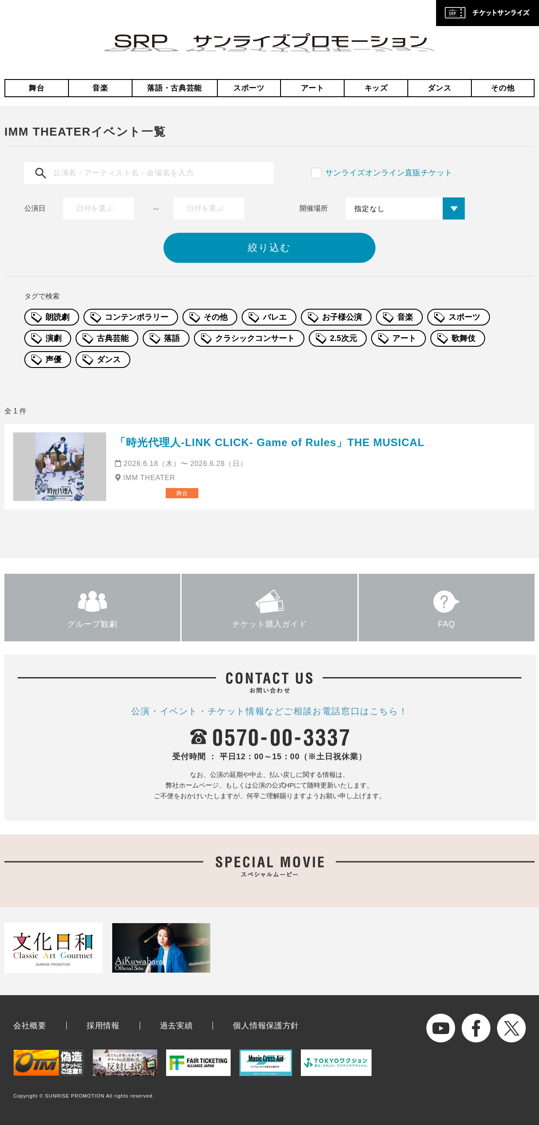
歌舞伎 (463, 338)
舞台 (36, 88)
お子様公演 (342, 317)
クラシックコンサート (255, 338)
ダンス (439, 88)
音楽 (100, 88)
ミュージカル (137, 493)
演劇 (53, 338)
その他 (502, 88)
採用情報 (103, 1025)
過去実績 (176, 1025)
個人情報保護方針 (266, 1025)
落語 (172, 338)
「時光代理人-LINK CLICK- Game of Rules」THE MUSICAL (270, 442)
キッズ (376, 88)
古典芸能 (113, 338)
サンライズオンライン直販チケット (388, 172)
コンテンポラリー (136, 317)
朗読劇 (57, 317)
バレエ (275, 317)
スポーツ (249, 88)
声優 (53, 359)
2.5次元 (343, 338)
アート (312, 88)
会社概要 (29, 1025)
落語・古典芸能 (174, 88)
